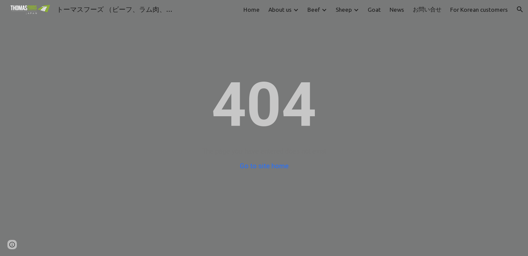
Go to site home (264, 166)
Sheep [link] (344, 9)
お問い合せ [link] (427, 9)
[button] (520, 9)
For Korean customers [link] (479, 9)
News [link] (397, 9)
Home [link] (251, 9)
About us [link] (280, 9)
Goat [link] (374, 9)
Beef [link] (313, 9)
